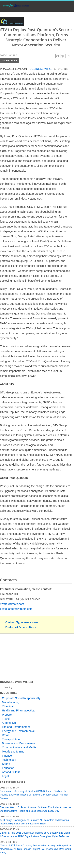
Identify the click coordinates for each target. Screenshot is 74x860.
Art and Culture (11, 772)
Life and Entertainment (16, 726)
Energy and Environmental (18, 731)
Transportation (11, 739)
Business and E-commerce (18, 743)
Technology (9, 60)
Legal (5, 776)
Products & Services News (20, 627)
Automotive (9, 722)
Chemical (7, 706)
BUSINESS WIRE (41, 68)
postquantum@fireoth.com (16, 608)
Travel (5, 718)
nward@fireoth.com (12, 604)
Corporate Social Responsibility (21, 698)
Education (8, 768)
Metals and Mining (13, 751)
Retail (5, 735)
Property (7, 714)
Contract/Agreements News (21, 622)
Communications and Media (19, 747)
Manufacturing (11, 702)
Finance (7, 755)
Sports (6, 763)
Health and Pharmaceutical (18, 710)
